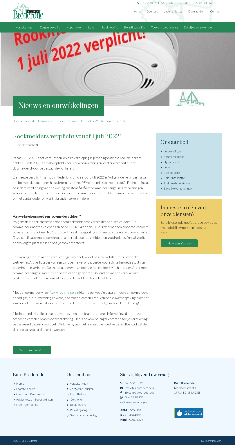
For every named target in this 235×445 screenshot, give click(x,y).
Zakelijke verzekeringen (198, 27)
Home (137, 11)
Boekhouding (110, 27)
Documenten (196, 11)
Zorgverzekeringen (82, 388)
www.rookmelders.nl (65, 292)
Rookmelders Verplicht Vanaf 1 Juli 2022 (103, 120)
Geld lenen (76, 399)
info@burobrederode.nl (137, 388)
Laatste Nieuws (67, 120)
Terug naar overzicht (32, 350)
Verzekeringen (25, 27)
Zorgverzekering (50, 27)
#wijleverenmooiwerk (211, 440)
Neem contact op (27, 404)
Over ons (152, 11)
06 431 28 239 (206, 2)
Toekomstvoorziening (164, 27)
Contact (215, 11)
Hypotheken (74, 27)
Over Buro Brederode (30, 394)
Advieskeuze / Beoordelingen (34, 399)
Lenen (92, 27)
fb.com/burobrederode (137, 392)
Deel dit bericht (26, 145)
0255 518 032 (131, 383)
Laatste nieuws (173, 11)
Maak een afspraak (179, 243)
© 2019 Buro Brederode (25, 440)
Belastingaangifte (134, 27)
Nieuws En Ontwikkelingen (39, 120)
